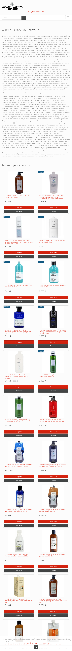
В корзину (19, 207)
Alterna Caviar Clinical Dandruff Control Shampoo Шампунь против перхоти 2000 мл (17, 376)
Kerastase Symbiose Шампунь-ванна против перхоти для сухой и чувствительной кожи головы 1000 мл (52, 197)
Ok (36, 647)
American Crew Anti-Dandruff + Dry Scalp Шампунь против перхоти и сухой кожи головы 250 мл (52, 331)
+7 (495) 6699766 (36, 11)
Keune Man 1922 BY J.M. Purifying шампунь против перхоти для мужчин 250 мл (18, 331)
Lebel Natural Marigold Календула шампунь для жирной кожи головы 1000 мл (52, 600)
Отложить (19, 211)
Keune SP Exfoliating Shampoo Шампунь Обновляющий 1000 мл (18, 420)
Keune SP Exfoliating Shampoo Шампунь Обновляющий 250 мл (52, 375)
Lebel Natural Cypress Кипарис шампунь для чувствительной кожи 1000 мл (52, 465)
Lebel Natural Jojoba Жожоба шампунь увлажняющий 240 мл (52, 555)
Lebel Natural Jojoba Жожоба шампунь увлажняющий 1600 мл (52, 510)
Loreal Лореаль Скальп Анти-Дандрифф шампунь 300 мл (52, 286)
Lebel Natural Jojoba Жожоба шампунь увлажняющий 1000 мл (18, 196)
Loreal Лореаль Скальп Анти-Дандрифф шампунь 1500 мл (18, 286)
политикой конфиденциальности (35, 643)
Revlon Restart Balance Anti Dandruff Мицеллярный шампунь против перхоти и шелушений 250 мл (19, 242)
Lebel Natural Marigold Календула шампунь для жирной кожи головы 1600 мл (18, 600)
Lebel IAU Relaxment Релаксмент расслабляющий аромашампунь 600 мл (52, 420)
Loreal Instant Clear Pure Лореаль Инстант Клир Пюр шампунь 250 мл (17, 555)
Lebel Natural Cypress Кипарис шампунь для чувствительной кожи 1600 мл (18, 465)
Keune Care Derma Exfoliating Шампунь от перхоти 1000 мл (52, 241)
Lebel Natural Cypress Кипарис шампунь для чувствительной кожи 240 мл (18, 510)
